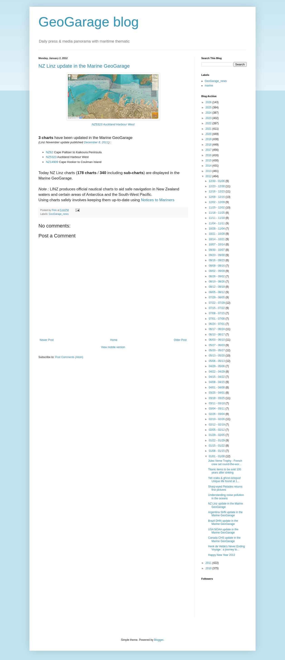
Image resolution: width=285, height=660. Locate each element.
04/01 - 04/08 (217, 387)
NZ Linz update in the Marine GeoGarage (84, 66)
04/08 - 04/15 (217, 382)
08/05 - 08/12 (217, 292)
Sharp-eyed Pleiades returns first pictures (225, 488)
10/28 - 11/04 (217, 228)
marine (209, 85)
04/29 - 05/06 (217, 366)
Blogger (158, 639)
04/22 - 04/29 (217, 371)
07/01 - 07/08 (217, 318)
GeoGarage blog (88, 21)
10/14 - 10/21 (217, 239)
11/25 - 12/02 (217, 207)
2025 (209, 107)
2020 (209, 134)
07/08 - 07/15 (217, 313)
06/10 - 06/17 (217, 334)
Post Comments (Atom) (69, 357)
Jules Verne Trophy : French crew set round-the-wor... (225, 462)
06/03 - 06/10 (217, 339)
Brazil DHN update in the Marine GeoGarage (223, 522)
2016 (209, 155)
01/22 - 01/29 (217, 440)
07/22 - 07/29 (217, 302)
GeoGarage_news (59, 214)
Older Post (180, 340)
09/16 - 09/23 (217, 260)
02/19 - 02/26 (217, 419)
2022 (209, 123)
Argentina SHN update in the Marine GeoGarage (225, 514)
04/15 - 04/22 (217, 376)
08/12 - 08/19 (217, 286)
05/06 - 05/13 (217, 361)
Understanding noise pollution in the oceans (226, 496)
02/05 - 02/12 (217, 429)
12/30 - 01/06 (217, 181)
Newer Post (47, 340)
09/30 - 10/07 (217, 249)
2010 (209, 568)
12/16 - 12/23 (217, 191)
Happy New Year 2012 (221, 555)
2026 (209, 102)
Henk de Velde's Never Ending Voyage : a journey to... (226, 548)
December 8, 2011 (96, 142)
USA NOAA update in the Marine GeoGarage (223, 531)
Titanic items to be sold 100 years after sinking (224, 471)
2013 (209, 171)
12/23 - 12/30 (217, 186)
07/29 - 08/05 (217, 297)
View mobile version (113, 347)
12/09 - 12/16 (217, 196)
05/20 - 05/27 (217, 350)
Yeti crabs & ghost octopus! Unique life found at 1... (224, 479)
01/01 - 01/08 (217, 456)
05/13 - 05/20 (217, 355)
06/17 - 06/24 (217, 329)
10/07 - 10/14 (217, 244)
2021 (209, 128)
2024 (209, 112)
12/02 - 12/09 (217, 202)
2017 (209, 149)
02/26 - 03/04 (217, 414)
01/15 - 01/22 (217, 445)
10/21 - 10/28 (217, 233)
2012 (209, 176)
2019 (209, 139)
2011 (209, 562)
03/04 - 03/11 (217, 408)
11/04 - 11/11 (217, 223)
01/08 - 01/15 (217, 450)
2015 (209, 160)
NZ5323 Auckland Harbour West (113, 124)
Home (113, 340)
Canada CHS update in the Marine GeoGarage (224, 539)
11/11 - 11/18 (217, 218)
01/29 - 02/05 (217, 435)
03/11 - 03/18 (217, 403)
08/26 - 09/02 (217, 276)
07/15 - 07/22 (217, 308)
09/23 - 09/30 (217, 255)
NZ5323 (51, 157)
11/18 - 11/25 (217, 212)
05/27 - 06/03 (217, 345)
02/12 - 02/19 (217, 424)
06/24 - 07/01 (217, 323)
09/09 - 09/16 (217, 265)
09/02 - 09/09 (217, 271)
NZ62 (49, 152)
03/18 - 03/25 (217, 398)
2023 (209, 118)
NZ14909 (52, 162)
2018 (209, 144)
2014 (209, 165)
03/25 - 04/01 (217, 392)
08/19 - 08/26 (217, 281)
